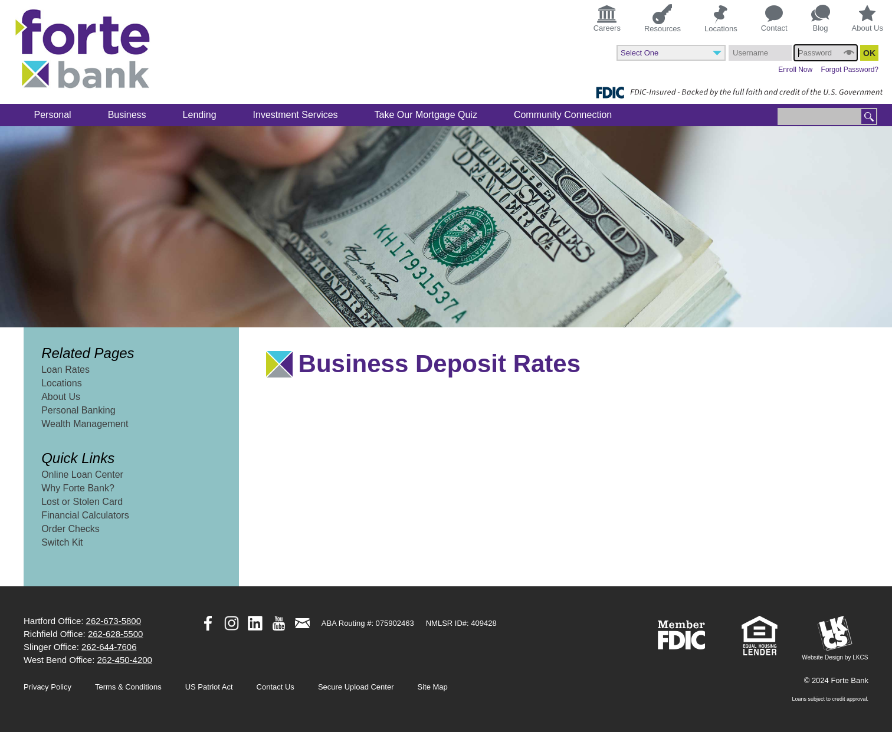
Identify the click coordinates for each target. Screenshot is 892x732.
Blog (820, 18)
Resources (662, 18)
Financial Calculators (85, 515)
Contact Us (275, 686)
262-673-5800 (113, 621)
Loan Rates (65, 370)
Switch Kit (62, 542)
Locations (720, 18)
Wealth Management (84, 424)
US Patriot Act (209, 686)
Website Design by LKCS (835, 638)
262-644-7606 (108, 647)
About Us (867, 18)
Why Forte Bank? (77, 488)
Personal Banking (78, 410)
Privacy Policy (47, 686)
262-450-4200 (124, 660)
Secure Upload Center (356, 686)
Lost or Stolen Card (82, 502)
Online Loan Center (82, 475)
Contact (774, 18)
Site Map (433, 686)
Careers (607, 17)
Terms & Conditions (128, 686)
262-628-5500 (115, 634)
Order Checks (70, 529)
